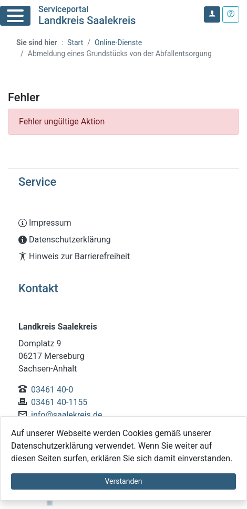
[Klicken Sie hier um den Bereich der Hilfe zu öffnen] (230, 14)
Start (75, 42)
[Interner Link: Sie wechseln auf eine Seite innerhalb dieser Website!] (123, 223)
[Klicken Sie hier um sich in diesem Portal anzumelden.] (212, 14)
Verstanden (123, 481)
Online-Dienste (118, 42)
